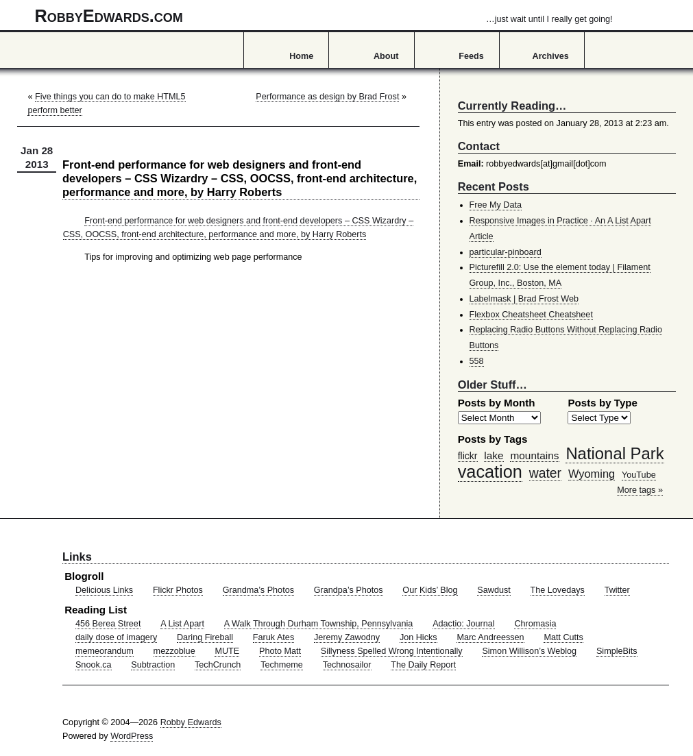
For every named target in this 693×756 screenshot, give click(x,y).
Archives (551, 56)
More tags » (640, 490)
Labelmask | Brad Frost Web (524, 299)
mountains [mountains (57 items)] (534, 455)
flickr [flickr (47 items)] (468, 455)
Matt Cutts (563, 637)
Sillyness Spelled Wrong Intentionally (392, 651)
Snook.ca (93, 665)
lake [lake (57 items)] (493, 455)
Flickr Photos (178, 590)
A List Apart (182, 624)
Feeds (471, 56)
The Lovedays (558, 590)
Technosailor (347, 665)
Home (301, 56)
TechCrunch (218, 665)
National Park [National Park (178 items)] (615, 453)
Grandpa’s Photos (348, 590)
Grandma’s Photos (258, 590)
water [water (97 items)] (545, 472)
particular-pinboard (506, 252)
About (386, 56)
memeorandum (104, 651)
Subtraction (153, 665)
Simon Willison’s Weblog (529, 651)
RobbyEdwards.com (324, 15)
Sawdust (493, 590)
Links (77, 556)
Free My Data (496, 205)
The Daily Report (423, 665)
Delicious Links (104, 590)
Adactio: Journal (464, 624)
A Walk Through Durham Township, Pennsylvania (318, 624)
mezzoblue (174, 651)
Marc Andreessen (490, 637)
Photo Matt (280, 651)
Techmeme (281, 665)
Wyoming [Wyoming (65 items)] (591, 473)
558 (477, 361)
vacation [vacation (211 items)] (490, 471)
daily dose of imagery (116, 637)
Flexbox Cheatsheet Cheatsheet (531, 314)
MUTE (227, 651)
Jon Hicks (418, 637)
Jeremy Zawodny (347, 637)
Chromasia (535, 624)
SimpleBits (616, 651)
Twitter (617, 590)
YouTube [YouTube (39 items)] (639, 475)
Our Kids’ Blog (429, 590)
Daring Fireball (205, 637)
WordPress (131, 736)
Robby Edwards (190, 722)
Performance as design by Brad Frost (327, 96)
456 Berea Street (108, 624)
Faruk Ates (273, 637)
